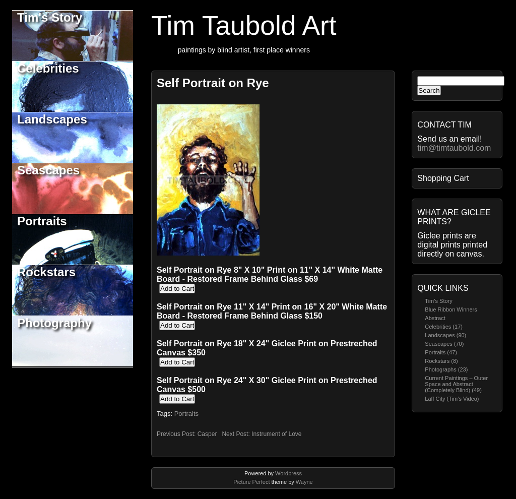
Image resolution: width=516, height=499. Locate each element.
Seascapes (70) (444, 344)
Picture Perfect (251, 482)
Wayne (304, 482)
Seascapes (48, 170)
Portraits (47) (441, 352)
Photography (54, 323)
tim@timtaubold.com (454, 148)
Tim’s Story (438, 301)
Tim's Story (49, 17)
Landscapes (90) (445, 335)
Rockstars (46, 272)
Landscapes (52, 119)
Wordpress (288, 473)
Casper (207, 434)
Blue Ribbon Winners (451, 309)
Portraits (42, 221)
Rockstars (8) (441, 361)
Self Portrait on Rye (213, 83)
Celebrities (48, 68)
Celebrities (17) (444, 327)
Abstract (435, 318)
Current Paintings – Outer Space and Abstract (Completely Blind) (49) (456, 384)
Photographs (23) (446, 369)
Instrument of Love (276, 434)
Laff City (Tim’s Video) (452, 399)
